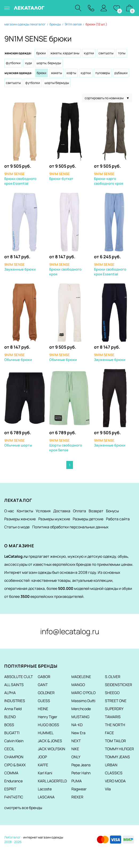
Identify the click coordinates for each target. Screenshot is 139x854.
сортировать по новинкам (107, 98)
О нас (9, 510)
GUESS (44, 700)
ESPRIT (10, 788)
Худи (28, 63)
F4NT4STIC (13, 796)
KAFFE (43, 764)
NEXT (76, 740)
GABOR (44, 676)
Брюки (41, 53)
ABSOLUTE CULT (18, 676)
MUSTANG (80, 716)
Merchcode (81, 708)
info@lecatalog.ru (69, 631)
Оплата (79, 510)
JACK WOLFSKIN (51, 748)
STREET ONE (115, 700)
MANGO (78, 684)
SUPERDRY (114, 708)
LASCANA (46, 796)
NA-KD (77, 724)
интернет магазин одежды (43, 837)
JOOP (42, 756)
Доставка (61, 510)
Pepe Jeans (81, 764)
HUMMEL (46, 732)
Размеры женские (20, 518)
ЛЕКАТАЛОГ (29, 8)
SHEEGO (112, 692)
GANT (43, 684)
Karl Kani (45, 772)
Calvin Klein (13, 740)
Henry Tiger (47, 716)
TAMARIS (113, 716)
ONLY (75, 756)
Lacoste (45, 788)
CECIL (9, 748)
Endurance (13, 780)
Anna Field (13, 708)
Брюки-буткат (61, 176)
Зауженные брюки (20, 267)
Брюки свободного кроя (65, 269)
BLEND (10, 716)
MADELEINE (81, 676)
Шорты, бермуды (48, 63)
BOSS (9, 724)
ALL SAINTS (14, 684)
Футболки (13, 63)
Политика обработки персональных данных (70, 526)
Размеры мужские (54, 518)
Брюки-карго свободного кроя (108, 178)
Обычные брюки (18, 357)
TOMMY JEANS (117, 756)
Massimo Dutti (83, 700)
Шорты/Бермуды (56, 82)
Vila (108, 788)
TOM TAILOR (115, 740)
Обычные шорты (18, 443)
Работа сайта (118, 518)
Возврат (96, 510)
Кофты (71, 73)
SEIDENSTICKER (118, 684)
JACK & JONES (50, 740)
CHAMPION (13, 756)
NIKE (75, 748)
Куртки (89, 53)
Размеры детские (88, 518)
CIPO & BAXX (15, 764)
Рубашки (121, 73)
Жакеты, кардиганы (64, 53)
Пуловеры (102, 73)
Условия (43, 510)
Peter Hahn (81, 772)
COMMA (11, 772)
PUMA (76, 780)
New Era (78, 732)
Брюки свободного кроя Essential (20, 178)
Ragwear (79, 788)
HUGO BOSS (48, 724)
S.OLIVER (112, 676)
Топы (121, 53)
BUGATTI (11, 732)
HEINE (43, 708)
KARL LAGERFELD (52, 780)
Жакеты (56, 73)
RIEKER (77, 796)
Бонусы (112, 510)
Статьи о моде (17, 526)
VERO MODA (115, 780)
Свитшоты (106, 53)
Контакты (25, 510)
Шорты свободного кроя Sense (65, 445)
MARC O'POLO (83, 692)
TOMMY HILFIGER (119, 748)
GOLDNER (46, 692)
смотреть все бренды (23, 807)
